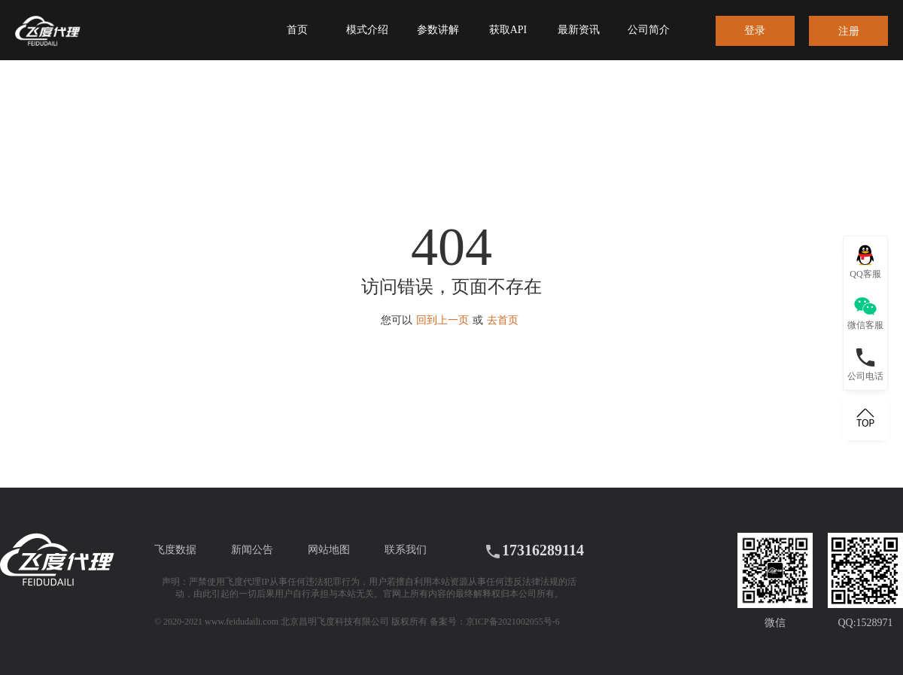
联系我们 (406, 549)
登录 (754, 30)
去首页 (502, 320)
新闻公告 (252, 549)
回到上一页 (442, 320)
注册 (848, 31)
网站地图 (329, 549)
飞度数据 (175, 549)
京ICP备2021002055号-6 (513, 621)
